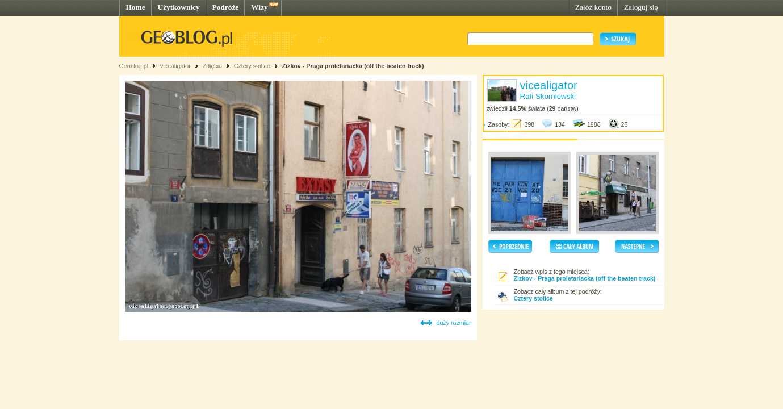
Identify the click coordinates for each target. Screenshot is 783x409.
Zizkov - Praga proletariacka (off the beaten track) (353, 65)
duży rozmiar (454, 322)
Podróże (225, 7)
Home (135, 7)
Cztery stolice (252, 65)
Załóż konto (593, 7)
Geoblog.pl (134, 65)
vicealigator (175, 65)
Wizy (259, 7)
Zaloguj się (641, 7)
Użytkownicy (179, 7)
